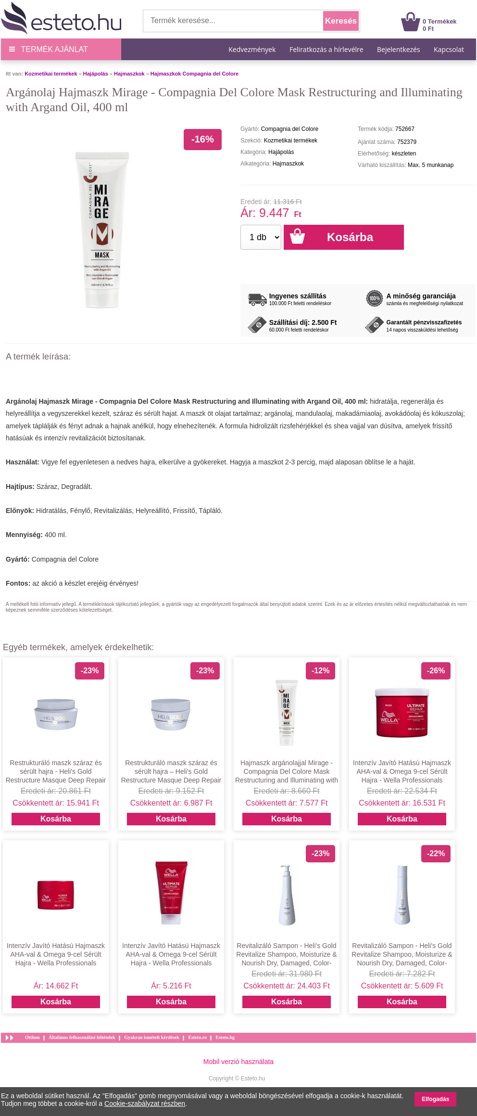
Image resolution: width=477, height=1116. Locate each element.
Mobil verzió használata (238, 1061)
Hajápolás (95, 74)
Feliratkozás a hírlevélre (326, 49)
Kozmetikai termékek (51, 74)
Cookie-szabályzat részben (144, 1103)
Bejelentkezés (398, 49)
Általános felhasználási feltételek (82, 1037)
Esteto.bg (225, 1037)
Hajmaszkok (129, 74)
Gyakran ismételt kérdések (151, 1037)
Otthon (32, 1037)
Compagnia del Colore (65, 559)
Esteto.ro (197, 1037)
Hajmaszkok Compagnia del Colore (194, 74)
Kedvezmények (252, 49)
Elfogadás (435, 1099)
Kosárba (55, 819)
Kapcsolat (449, 49)
